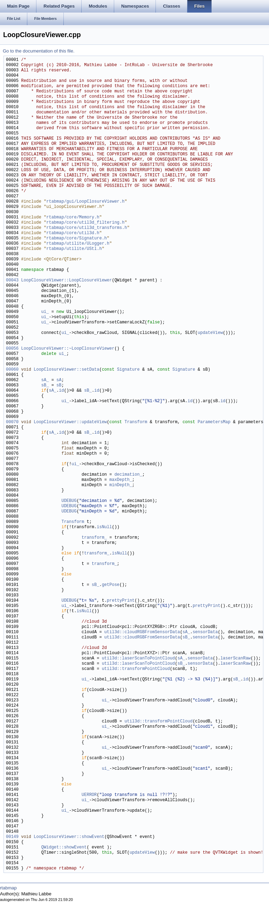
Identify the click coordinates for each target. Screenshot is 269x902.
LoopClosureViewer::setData (66, 370)
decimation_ (128, 475)
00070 (12, 422)
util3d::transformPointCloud (136, 669)
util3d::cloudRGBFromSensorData (142, 632)
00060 (12, 370)
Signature (128, 370)
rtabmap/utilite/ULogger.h (77, 244)
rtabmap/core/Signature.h (76, 239)
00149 (12, 837)
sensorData (205, 632)
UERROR (89, 795)
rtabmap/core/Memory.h (72, 218)
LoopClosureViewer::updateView (70, 422)
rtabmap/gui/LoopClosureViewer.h (85, 202)
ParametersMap (214, 422)
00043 (12, 281)
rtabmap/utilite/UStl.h (74, 249)
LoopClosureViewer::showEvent (69, 837)
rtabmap (8, 887)
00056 (12, 349)
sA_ (45, 380)
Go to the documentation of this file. (39, 51)
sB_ (45, 386)
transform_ (94, 538)
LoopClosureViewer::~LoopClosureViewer (67, 349)
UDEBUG (68, 501)
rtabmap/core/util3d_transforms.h (86, 228)
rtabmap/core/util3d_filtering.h (85, 223)
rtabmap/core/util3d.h (72, 233)
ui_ (45, 312)
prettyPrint (120, 601)
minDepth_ (120, 485)
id (61, 391)
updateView (210, 333)
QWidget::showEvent (64, 848)
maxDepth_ (120, 480)
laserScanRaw (235, 659)
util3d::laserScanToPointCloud (138, 659)
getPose (110, 585)
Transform (135, 422)
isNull (104, 527)
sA (58, 380)
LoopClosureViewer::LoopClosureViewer (66, 281)
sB (58, 386)
